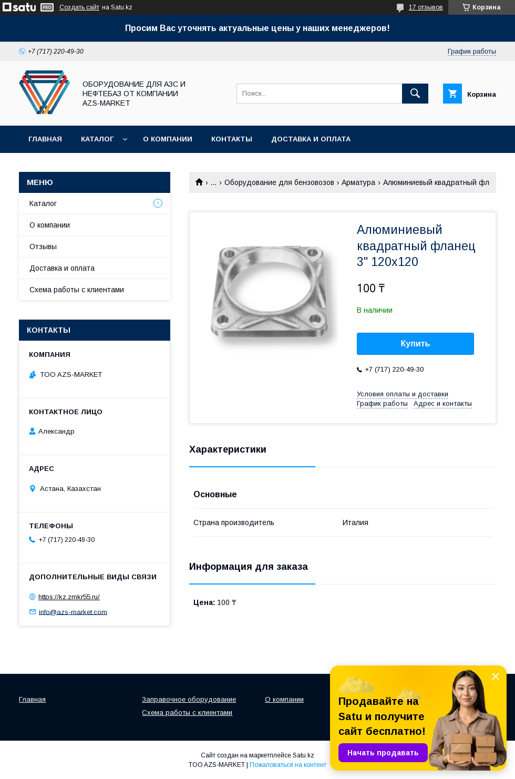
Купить (415, 343)
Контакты (231, 139)
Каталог (97, 139)
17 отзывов (426, 7)
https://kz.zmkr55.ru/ (69, 597)
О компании (167, 139)
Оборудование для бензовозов (279, 182)
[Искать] (415, 94)
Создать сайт (79, 7)
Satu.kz (303, 755)
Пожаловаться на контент (288, 764)
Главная (45, 139)
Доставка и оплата (311, 139)
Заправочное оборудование (189, 699)
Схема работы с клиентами (76, 289)
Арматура (358, 182)
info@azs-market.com (73, 612)
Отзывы (43, 246)
